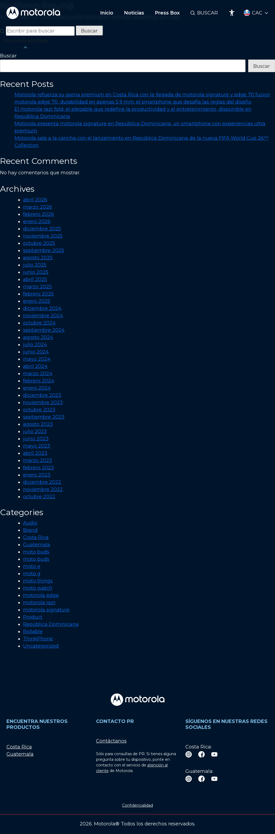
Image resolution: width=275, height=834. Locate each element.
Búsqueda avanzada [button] (25, 44)
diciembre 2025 (42, 229)
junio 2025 (35, 272)
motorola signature (46, 610)
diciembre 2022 (42, 482)
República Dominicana (51, 624)
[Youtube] (214, 754)
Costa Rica (36, 537)
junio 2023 (36, 439)
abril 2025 (35, 279)
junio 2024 (36, 352)
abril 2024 (35, 366)
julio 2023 (35, 431)
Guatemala (36, 545)
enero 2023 (36, 475)
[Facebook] (201, 754)
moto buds (36, 552)
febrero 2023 (38, 468)
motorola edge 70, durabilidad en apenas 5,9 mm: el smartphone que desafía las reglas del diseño (132, 102)
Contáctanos (111, 741)
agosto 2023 (38, 424)
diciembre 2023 (42, 395)
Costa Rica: (198, 747)
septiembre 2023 (43, 417)
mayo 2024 (36, 359)
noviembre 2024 (43, 316)
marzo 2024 (37, 374)
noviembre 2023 (43, 402)
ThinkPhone (38, 639)
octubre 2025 (39, 243)
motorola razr (39, 603)
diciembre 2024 (42, 308)
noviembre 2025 (43, 236)
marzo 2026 (37, 207)
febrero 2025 (38, 294)
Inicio (106, 13)
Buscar (207, 13)
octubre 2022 (39, 497)
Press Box (167, 13)
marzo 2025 (37, 287)
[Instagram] (188, 754)
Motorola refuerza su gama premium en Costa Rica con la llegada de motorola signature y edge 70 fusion (142, 95)
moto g (32, 574)
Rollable (33, 631)
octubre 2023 (39, 410)
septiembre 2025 (43, 250)
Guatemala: (199, 771)
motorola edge (41, 595)
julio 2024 (35, 345)
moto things (38, 581)
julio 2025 (34, 265)
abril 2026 (35, 200)
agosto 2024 (38, 337)
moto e (31, 566)
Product (32, 617)
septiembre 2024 (44, 330)
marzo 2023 (37, 460)
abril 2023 (35, 453)
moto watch (37, 588)
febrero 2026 (38, 214)
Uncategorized (41, 646)
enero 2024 (37, 388)
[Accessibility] (232, 13)
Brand (30, 530)
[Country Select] (256, 13)
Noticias (134, 13)
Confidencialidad (137, 805)
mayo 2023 (36, 446)
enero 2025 (36, 301)
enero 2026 (36, 221)
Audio (30, 523)
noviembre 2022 (43, 489)
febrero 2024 (38, 381)
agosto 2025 (38, 258)
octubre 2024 (39, 323)
